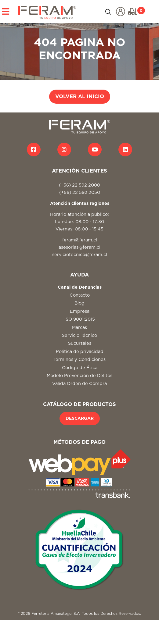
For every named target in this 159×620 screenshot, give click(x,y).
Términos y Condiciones (79, 359)
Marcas (79, 327)
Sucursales (79, 343)
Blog (79, 303)
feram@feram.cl (79, 240)
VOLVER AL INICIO (79, 96)
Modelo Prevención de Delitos (79, 375)
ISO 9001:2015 (79, 319)
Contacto (80, 295)
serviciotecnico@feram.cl (79, 254)
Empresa (79, 311)
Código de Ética (79, 367)
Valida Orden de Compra (79, 383)
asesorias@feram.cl (79, 247)
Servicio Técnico (79, 335)
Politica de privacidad (79, 351)
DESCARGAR (80, 418)
